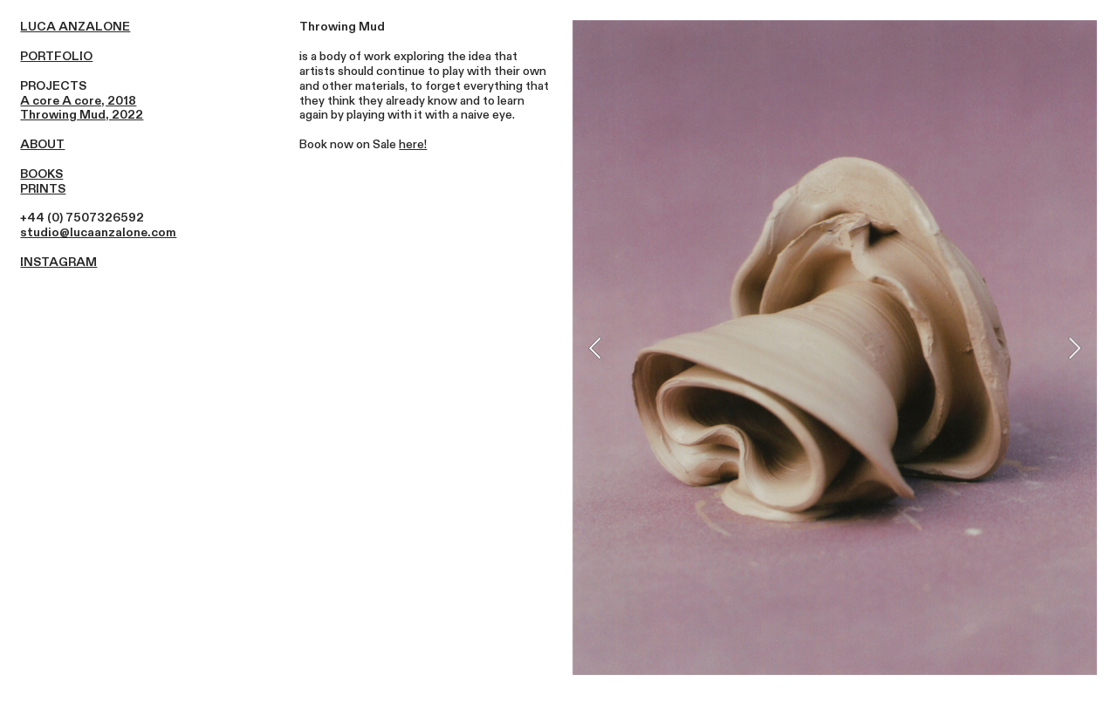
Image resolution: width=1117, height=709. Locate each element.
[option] (834, 347)
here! (413, 144)
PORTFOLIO (56, 56)
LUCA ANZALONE (75, 26)
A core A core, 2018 (78, 100)
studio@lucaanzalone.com (98, 232)
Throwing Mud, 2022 (81, 114)
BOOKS (41, 174)
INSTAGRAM (58, 262)
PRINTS (42, 189)
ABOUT (42, 144)
